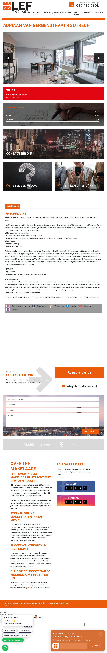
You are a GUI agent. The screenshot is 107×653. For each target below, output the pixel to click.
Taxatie (47, 12)
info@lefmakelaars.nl (79, 386)
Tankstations (58, 306)
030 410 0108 (87, 6)
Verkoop (37, 12)
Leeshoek (88, 12)
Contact (100, 12)
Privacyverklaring (49, 603)
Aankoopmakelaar (62, 12)
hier (29, 588)
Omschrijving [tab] (12, 206)
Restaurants (88, 306)
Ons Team (76, 13)
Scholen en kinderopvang (20, 306)
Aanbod (26, 12)
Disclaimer (59, 603)
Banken (73, 306)
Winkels (14, 309)
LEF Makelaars (21, 603)
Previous (8, 58)
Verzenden (89, 431)
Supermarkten (41, 306)
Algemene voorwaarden (35, 603)
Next (99, 58)
